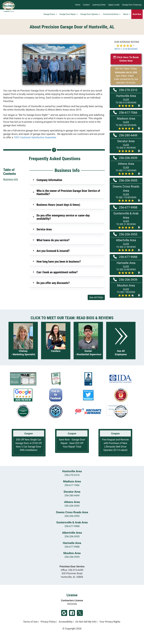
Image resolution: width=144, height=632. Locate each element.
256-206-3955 (125, 180)
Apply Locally (113, 5)
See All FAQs (96, 297)
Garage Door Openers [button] (90, 14)
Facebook (72, 613)
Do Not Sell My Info (86, 621)
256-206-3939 (125, 158)
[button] (126, 100)
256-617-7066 (125, 112)
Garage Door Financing (131, 5)
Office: (72, 570)
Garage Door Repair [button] (69, 14)
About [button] (126, 14)
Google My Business (64, 613)
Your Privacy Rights (109, 621)
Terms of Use (30, 621)
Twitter (80, 613)
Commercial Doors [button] (111, 14)
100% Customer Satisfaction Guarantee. (35, 137)
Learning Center (99, 5)
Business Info (10, 179)
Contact (86, 5)
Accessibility (65, 621)
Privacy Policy (48, 621)
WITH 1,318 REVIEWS (126, 48)
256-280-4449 (125, 135)
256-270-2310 (125, 90)
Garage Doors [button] (50, 14)
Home (77, 5)
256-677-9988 (125, 207)
